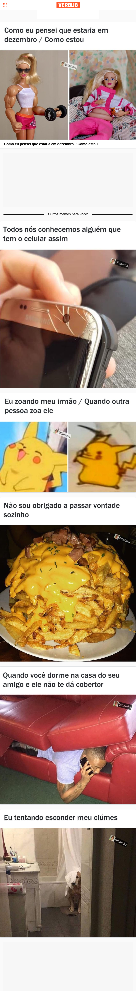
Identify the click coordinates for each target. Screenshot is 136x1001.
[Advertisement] (68, 14)
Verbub (68, 5)
